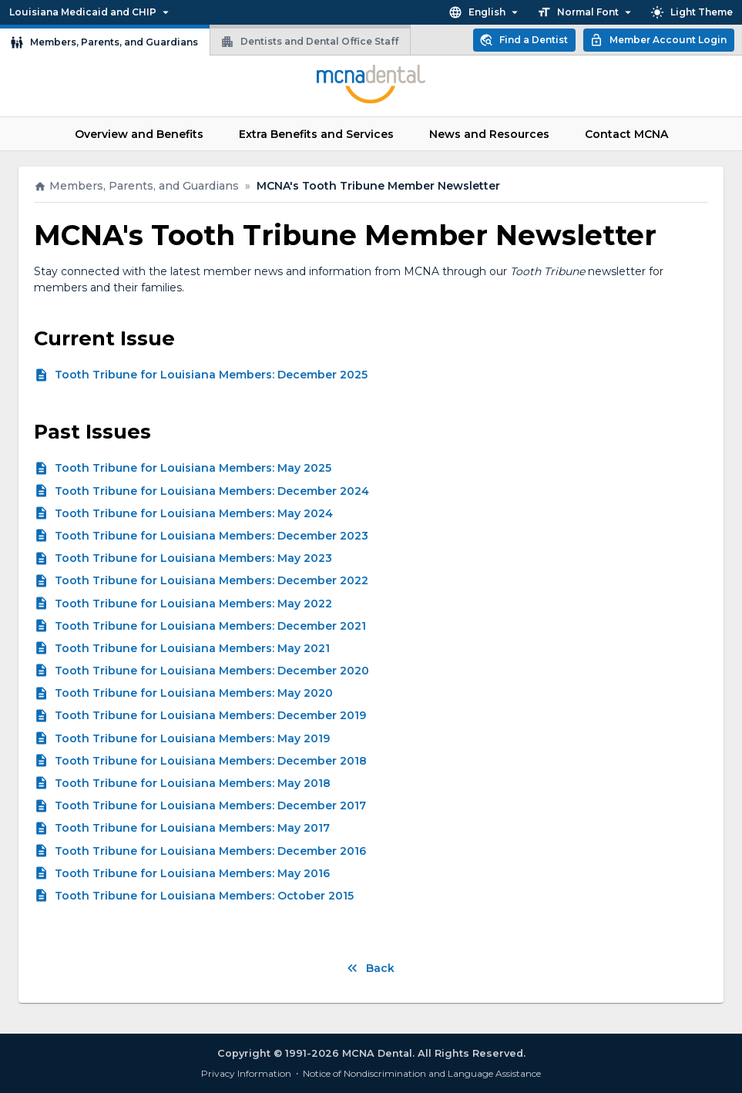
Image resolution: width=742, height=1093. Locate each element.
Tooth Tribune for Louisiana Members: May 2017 (192, 828)
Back (371, 968)
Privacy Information (246, 1073)
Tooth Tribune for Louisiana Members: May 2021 (192, 648)
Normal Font (586, 12)
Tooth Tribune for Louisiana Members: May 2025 (193, 468)
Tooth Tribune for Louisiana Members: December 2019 (210, 715)
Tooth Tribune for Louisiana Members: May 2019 (192, 738)
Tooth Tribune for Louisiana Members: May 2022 (193, 603)
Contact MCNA (626, 133)
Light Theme (692, 12)
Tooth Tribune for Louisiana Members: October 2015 (204, 896)
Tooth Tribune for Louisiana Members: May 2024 (194, 513)
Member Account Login (658, 40)
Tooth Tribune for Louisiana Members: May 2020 (194, 693)
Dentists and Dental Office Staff (310, 40)
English (485, 12)
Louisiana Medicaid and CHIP (90, 12)
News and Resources (489, 133)
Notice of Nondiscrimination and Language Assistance (422, 1073)
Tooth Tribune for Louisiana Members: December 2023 (211, 536)
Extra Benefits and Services (316, 133)
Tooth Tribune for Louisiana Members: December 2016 (210, 851)
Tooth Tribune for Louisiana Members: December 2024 (212, 491)
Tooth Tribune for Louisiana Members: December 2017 (210, 805)
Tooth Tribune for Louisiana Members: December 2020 (212, 671)
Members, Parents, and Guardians (105, 40)
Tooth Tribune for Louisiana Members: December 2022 (211, 580)
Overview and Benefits (139, 133)
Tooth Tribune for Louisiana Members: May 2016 (192, 873)
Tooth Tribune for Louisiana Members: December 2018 (211, 761)
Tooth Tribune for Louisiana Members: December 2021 (210, 626)
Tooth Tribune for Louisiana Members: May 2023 (193, 558)
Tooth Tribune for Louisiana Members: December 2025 (211, 375)
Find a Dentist (524, 40)
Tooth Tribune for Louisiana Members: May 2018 (193, 783)
